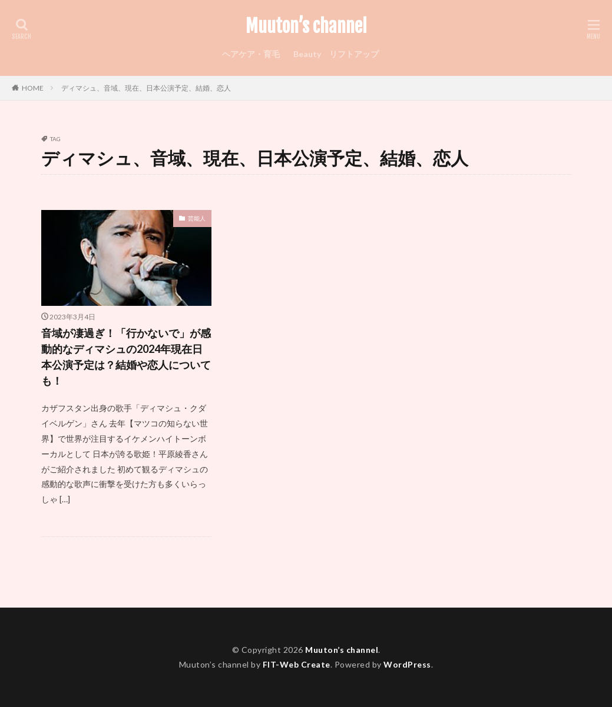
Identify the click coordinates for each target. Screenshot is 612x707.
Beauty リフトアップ (336, 54)
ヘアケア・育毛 (251, 54)
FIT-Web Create (296, 664)
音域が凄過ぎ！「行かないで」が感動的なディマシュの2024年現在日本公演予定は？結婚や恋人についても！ (126, 356)
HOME (33, 88)
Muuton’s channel (306, 26)
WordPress (407, 664)
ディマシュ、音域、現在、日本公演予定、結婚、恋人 (146, 88)
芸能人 (197, 218)
